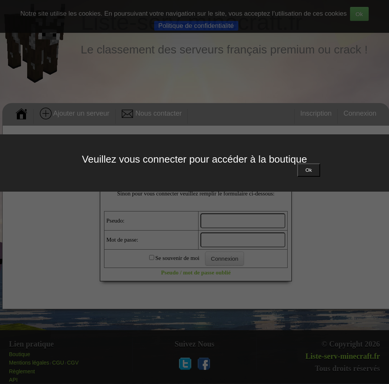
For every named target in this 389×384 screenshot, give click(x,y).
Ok (308, 170)
